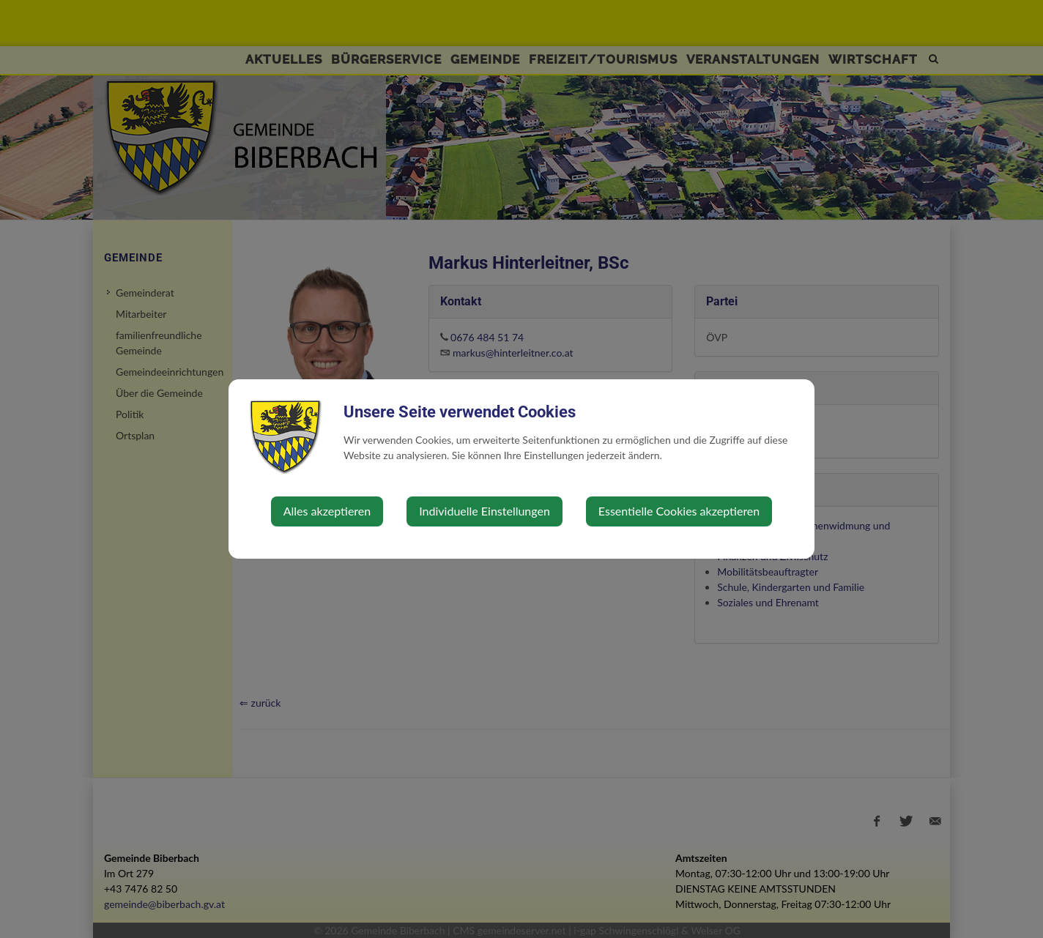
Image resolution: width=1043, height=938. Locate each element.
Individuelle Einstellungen (484, 511)
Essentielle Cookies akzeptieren (679, 511)
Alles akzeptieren (327, 511)
